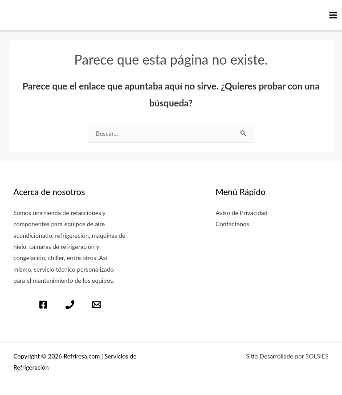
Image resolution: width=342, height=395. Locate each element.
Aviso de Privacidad (242, 212)
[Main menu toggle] (333, 15)
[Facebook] (43, 304)
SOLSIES (317, 356)
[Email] (96, 304)
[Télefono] (69, 304)
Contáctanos (232, 224)
